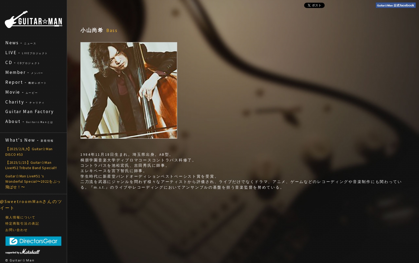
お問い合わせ (16, 230)
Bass (112, 30)
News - (21, 43)
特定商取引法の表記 (22, 223)
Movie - (21, 92)
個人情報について (20, 217)
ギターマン (33, 19)
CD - (23, 62)
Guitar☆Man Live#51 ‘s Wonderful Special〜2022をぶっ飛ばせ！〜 (33, 181)
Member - (24, 72)
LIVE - (26, 52)
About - (29, 121)
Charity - (25, 102)
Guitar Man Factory (29, 111)
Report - (26, 82)
